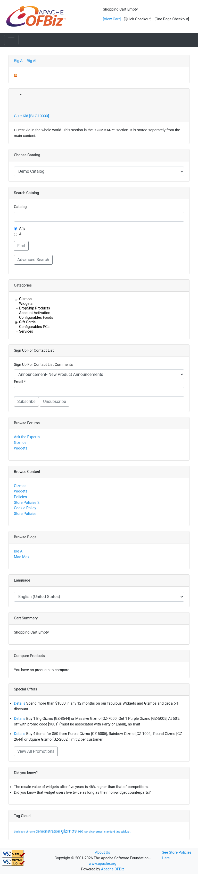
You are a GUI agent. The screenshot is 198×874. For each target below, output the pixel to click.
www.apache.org (102, 863)
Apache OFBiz (112, 869)
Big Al (18, 551)
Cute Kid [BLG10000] (31, 116)
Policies (20, 497)
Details (19, 703)
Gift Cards (27, 322)
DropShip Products (34, 308)
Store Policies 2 (26, 502)
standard (110, 831)
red (81, 831)
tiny (118, 831)
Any (22, 228)
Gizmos (25, 299)
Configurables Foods (36, 317)
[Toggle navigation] (11, 40)
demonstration (48, 831)
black (22, 831)
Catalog (20, 207)
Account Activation (34, 313)
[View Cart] (112, 19)
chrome (31, 831)
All (21, 234)
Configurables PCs (34, 327)
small (99, 831)
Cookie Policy (25, 508)
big (16, 831)
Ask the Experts (27, 437)
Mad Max (21, 557)
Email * (20, 382)
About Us (102, 852)
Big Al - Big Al (25, 61)
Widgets (25, 303)
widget (125, 831)
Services (26, 331)
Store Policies (25, 514)
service (89, 831)
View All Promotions (35, 751)
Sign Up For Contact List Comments (43, 364)
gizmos (69, 831)
